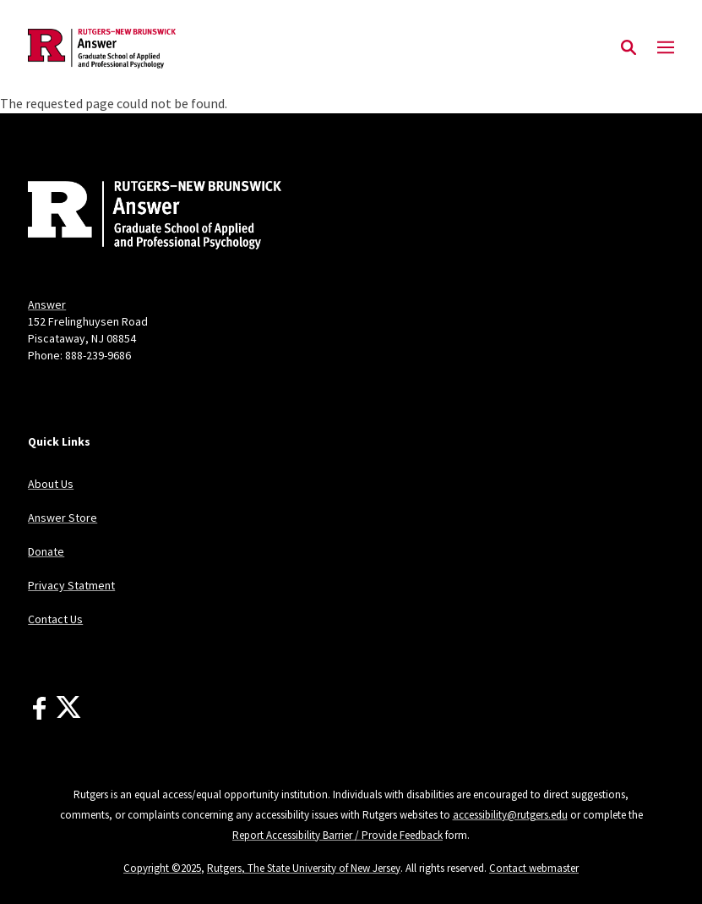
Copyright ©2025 (162, 868)
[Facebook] (39, 708)
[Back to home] (139, 217)
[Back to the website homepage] (102, 48)
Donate (46, 551)
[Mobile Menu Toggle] (665, 48)
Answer (47, 304)
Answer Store (62, 517)
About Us (50, 483)
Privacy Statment (71, 585)
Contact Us (55, 619)
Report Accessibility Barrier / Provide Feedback (337, 835)
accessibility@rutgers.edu (510, 815)
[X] (68, 707)
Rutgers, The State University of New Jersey (303, 868)
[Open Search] (628, 48)
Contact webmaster (534, 868)
